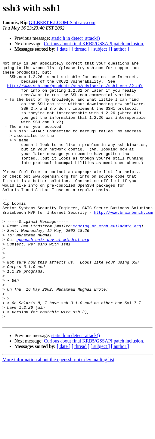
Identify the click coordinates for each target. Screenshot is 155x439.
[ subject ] (100, 49)
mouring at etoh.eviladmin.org (107, 259)
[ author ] (120, 49)
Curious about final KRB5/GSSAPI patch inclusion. (94, 43)
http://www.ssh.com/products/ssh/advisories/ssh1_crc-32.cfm (75, 91)
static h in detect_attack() (75, 38)
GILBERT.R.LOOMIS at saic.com (62, 22)
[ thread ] (80, 49)
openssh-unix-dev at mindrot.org (53, 275)
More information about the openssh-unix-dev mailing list (58, 412)
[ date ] (63, 49)
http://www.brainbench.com (123, 243)
